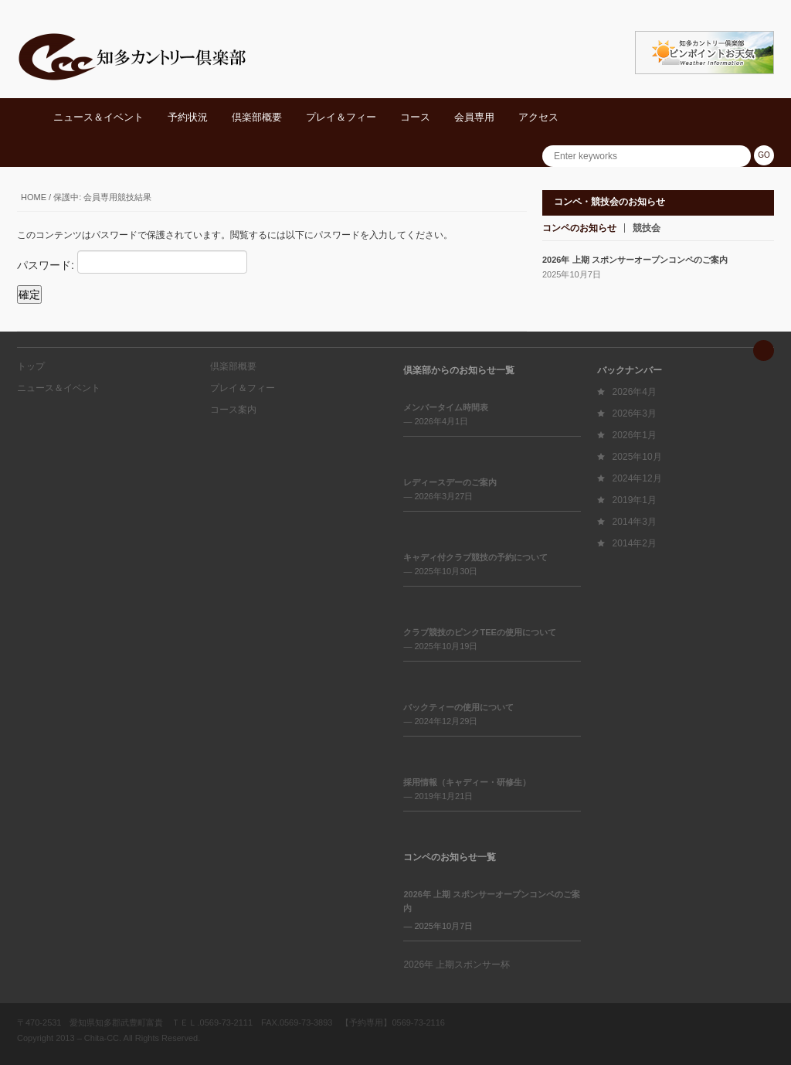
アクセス (538, 117)
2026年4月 (635, 391)
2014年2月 (635, 543)
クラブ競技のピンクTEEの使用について (479, 632)
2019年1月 (635, 500)
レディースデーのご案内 (450, 482)
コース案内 (233, 409)
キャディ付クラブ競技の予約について (475, 557)
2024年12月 (637, 478)
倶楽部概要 (257, 117)
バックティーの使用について (458, 707)
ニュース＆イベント (98, 117)
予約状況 (188, 117)
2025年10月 (637, 456)
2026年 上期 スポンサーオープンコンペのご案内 (635, 259)
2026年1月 (635, 435)
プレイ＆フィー (341, 117)
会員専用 (474, 117)
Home (33, 197)
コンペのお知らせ (579, 228)
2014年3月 (635, 521)
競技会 (646, 228)
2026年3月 (635, 413)
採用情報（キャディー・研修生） (467, 782)
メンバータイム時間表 (445, 407)
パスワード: (132, 262)
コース (415, 117)
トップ (31, 366)
